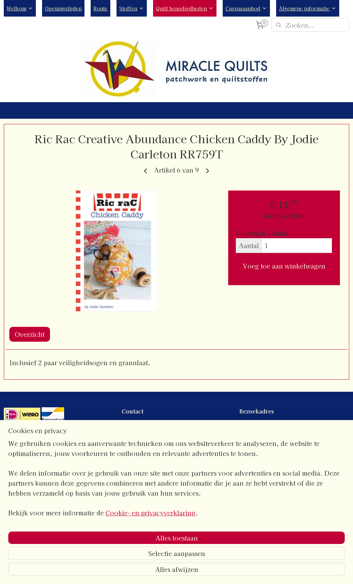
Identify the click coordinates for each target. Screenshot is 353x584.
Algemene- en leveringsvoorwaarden (48, 484)
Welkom (20, 8)
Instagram (133, 491)
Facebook (133, 484)
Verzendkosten (22, 507)
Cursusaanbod (246, 8)
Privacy (13, 491)
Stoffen (131, 8)
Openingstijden (63, 8)
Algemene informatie (307, 8)
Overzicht (29, 334)
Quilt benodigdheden (185, 8)
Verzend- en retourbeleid (35, 499)
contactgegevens (141, 424)
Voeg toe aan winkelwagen (284, 265)
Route (100, 8)
